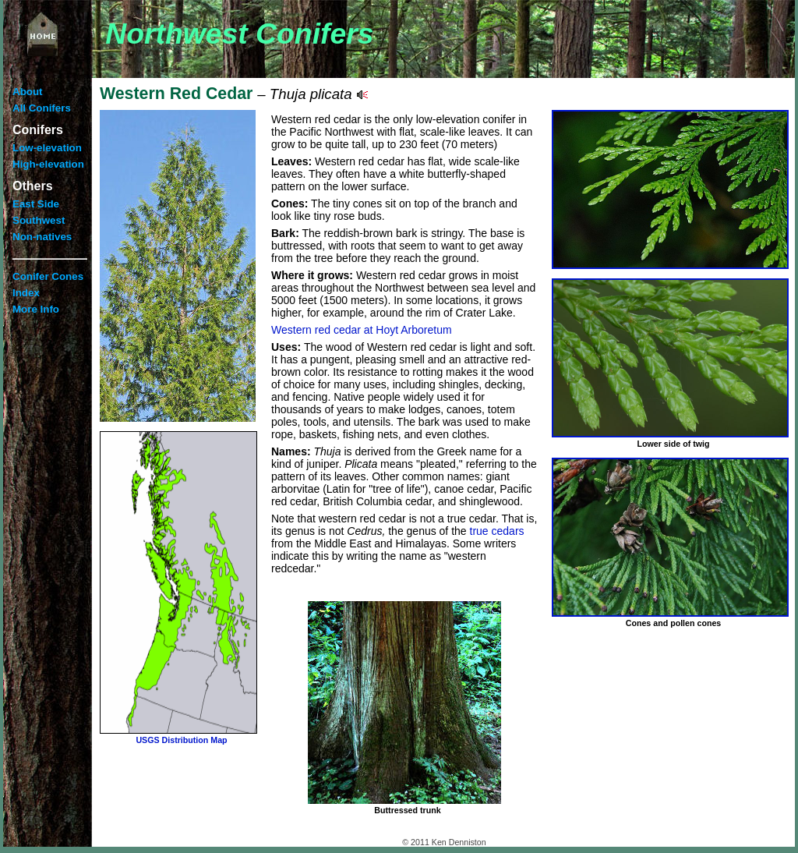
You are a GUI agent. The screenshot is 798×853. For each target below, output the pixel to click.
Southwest (38, 220)
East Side (35, 204)
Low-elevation (47, 148)
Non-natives (42, 236)
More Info (35, 309)
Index (26, 293)
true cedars (497, 531)
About (27, 91)
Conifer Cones (47, 276)
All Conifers (41, 108)
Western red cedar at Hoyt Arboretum (361, 330)
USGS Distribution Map (181, 740)
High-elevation (48, 164)
